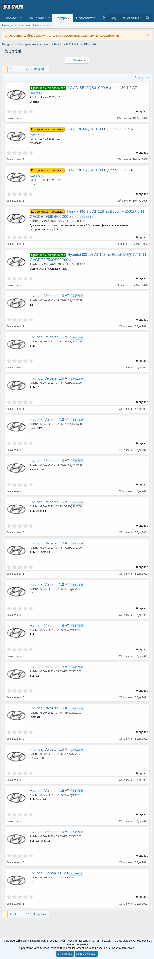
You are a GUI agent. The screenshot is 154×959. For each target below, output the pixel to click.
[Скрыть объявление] (147, 35)
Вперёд (39, 69)
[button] (21, 18)
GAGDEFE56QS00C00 (71, 221)
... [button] (21, 69)
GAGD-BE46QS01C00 (86, 88)
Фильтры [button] (140, 77)
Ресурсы (62, 18)
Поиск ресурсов (43, 25)
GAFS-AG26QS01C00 (69, 300)
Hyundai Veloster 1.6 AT (49, 296)
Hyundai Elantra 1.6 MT (49, 873)
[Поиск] (147, 18)
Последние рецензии (16, 25)
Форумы (11, 18)
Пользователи (86, 18)
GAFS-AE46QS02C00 (69, 589)
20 (27, 69)
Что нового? (36, 18)
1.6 (58, 97)
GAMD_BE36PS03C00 (69, 877)
